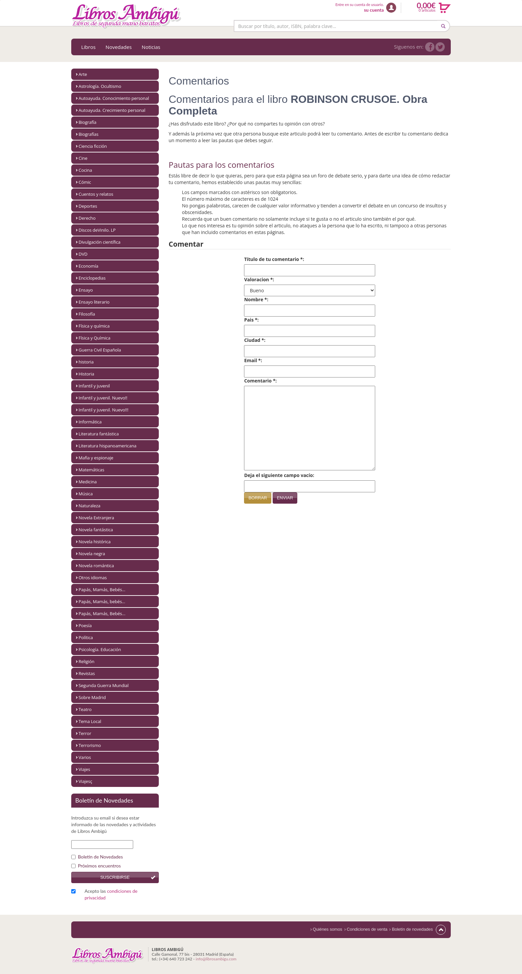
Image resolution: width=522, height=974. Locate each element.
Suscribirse (115, 877)
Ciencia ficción (93, 146)
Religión (87, 661)
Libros (88, 47)
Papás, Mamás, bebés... (102, 602)
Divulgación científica (100, 242)
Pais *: (251, 320)
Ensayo (86, 290)
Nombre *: (256, 299)
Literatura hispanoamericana (107, 446)
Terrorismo (90, 745)
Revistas (87, 673)
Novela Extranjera (96, 518)
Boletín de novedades (412, 929)
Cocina (85, 170)
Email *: (253, 360)
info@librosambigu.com (216, 958)
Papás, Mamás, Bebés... (102, 590)
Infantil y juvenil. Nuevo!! (103, 398)
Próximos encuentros (96, 865)
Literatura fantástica (99, 434)
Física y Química (94, 338)
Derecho (87, 218)
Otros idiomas (93, 578)
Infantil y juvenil (94, 386)
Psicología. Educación (100, 649)
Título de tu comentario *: (274, 259)
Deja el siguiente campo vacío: (279, 475)
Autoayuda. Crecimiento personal (112, 110)
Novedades (119, 47)
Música (86, 494)
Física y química (94, 326)
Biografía (87, 122)
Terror (85, 733)
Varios (85, 757)
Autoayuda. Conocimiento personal (114, 98)
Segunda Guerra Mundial (104, 685)
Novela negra (92, 554)
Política (86, 637)
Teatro (85, 709)
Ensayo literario (94, 302)
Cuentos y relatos (96, 194)
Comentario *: (260, 380)
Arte (83, 74)
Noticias (151, 47)
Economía (88, 266)
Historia (86, 374)
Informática (90, 422)
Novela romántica (96, 566)
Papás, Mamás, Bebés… (102, 613)
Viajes (84, 769)
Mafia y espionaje (96, 458)
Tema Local (90, 721)
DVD (83, 254)
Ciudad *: (254, 340)
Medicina (88, 482)
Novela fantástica (96, 530)
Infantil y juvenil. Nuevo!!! (104, 410)
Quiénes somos (327, 929)
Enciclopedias (92, 278)
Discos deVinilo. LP (97, 230)
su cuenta (374, 10)
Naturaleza (90, 506)
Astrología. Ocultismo (100, 86)
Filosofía (87, 314)
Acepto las (111, 894)
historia (86, 362)
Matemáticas (91, 470)
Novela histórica (95, 542)
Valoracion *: (259, 279)
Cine (83, 158)
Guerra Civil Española (100, 350)
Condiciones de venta (367, 929)
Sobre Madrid (92, 697)
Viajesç (85, 781)
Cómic (85, 182)
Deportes (88, 206)
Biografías (89, 134)
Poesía (85, 625)
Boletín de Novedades (97, 856)
